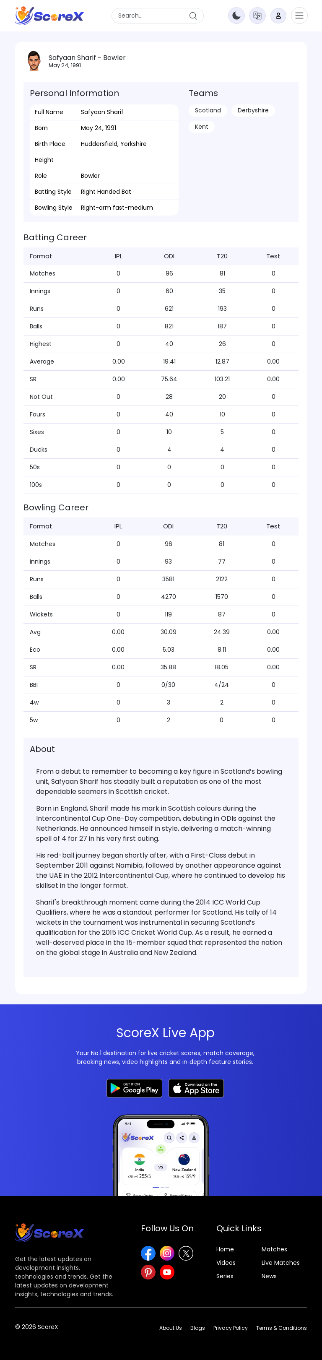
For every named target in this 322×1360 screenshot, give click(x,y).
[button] (257, 15)
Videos (226, 1262)
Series (225, 1276)
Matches (274, 1249)
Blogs (197, 1327)
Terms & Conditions (281, 1327)
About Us (170, 1327)
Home (225, 1249)
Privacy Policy (230, 1327)
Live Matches (281, 1262)
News (269, 1276)
